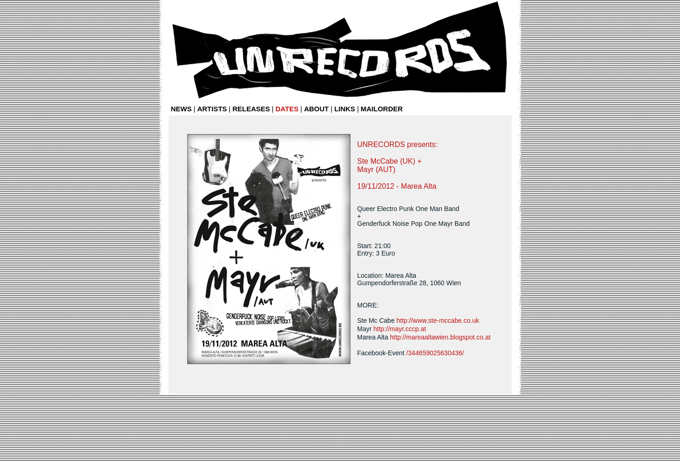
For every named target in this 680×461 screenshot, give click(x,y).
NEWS (181, 109)
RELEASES (251, 109)
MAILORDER (382, 109)
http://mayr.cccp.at (400, 329)
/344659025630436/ (435, 353)
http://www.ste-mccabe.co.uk (437, 320)
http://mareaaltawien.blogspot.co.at (440, 337)
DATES (287, 109)
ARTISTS (212, 109)
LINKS (344, 109)
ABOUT (316, 109)
